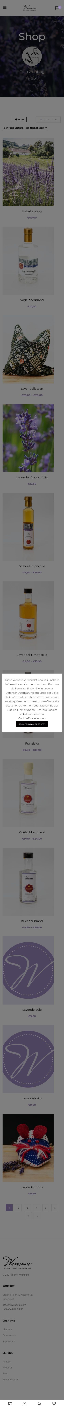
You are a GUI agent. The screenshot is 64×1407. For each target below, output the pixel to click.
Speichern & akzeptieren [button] (31, 724)
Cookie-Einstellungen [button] (32, 718)
